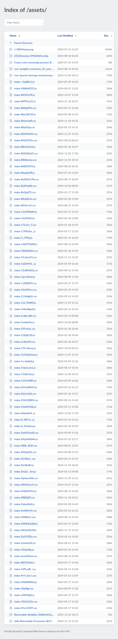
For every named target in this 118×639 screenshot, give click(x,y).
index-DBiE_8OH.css (23, 445)
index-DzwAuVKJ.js (22, 542)
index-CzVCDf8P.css (23, 380)
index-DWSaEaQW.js (23, 523)
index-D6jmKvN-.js (22, 413)
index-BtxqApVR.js (22, 172)
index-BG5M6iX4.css (23, 133)
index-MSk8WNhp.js (23, 581)
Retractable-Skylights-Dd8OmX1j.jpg (31, 614)
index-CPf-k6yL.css (22, 328)
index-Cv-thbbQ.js (21, 361)
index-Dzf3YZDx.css (23, 536)
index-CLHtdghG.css (23, 296)
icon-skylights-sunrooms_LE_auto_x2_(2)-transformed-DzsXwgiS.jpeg (31, 68)
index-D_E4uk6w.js (22, 426)
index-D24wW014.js (23, 387)
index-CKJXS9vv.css (22, 289)
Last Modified (65, 35)
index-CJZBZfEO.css (23, 283)
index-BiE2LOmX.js (22, 146)
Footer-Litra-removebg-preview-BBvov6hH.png (31, 62)
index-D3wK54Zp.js (22, 406)
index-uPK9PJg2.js (21, 595)
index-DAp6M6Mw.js (23, 439)
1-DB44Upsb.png (21, 49)
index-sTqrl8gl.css (21, 588)
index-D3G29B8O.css (23, 400)
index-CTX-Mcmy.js (22, 348)
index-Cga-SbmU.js (22, 276)
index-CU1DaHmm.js (23, 354)
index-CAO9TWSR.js (23, 244)
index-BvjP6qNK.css (22, 185)
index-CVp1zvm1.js (22, 367)
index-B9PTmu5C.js (22, 101)
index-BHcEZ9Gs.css (23, 140)
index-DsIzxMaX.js (21, 504)
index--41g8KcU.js (21, 81)
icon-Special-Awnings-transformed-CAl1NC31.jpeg (31, 75)
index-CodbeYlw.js (21, 322)
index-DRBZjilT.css (22, 497)
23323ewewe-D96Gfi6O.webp (28, 55)
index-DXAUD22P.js (22, 530)
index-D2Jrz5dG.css (22, 393)
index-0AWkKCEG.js (23, 88)
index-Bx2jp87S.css (22, 192)
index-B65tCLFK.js (22, 94)
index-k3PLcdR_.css (22, 569)
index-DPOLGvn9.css (23, 484)
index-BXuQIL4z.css (22, 198)
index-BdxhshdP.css (22, 120)
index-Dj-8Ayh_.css (22, 458)
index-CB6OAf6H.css (23, 250)
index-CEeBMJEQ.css (23, 270)
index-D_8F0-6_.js (21, 419)
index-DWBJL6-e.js (22, 517)
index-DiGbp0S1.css (22, 452)
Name (13, 35)
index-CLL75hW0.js (22, 302)
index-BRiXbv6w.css (22, 159)
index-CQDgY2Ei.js (22, 335)
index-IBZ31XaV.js (21, 562)
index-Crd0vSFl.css (22, 341)
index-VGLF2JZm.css (23, 601)
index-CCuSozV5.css (23, 257)
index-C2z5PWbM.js (23, 211)
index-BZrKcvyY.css (22, 205)
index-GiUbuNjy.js (21, 549)
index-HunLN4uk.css (23, 556)
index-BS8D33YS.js (22, 166)
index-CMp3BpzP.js (22, 309)
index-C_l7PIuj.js (20, 237)
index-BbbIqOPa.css (22, 107)
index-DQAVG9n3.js (23, 491)
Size (106, 35)
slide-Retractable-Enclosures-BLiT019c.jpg (31, 621)
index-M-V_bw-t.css (22, 575)
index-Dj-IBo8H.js (21, 465)
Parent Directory (20, 42)
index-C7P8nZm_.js (22, 231)
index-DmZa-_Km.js (22, 471)
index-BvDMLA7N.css (24, 179)
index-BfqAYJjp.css (22, 127)
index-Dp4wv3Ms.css (23, 478)
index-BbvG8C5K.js (22, 114)
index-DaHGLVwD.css (23, 432)
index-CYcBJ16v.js (21, 374)
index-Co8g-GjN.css (22, 315)
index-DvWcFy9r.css (23, 510)
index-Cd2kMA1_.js (22, 263)
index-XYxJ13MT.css (23, 607)
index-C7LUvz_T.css (22, 224)
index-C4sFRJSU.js (22, 218)
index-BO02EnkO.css (23, 153)
